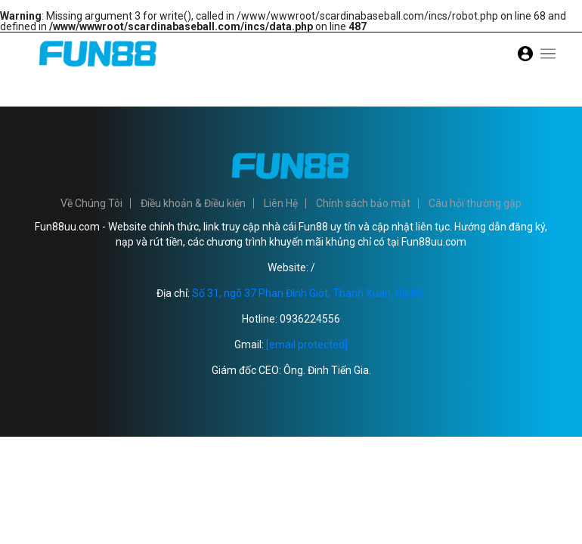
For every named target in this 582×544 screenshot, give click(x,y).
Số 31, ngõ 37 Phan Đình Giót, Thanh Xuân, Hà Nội (309, 293)
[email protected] (307, 344)
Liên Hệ (281, 203)
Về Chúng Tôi (91, 203)
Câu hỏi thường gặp (475, 203)
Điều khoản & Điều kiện (193, 203)
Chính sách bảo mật (363, 203)
